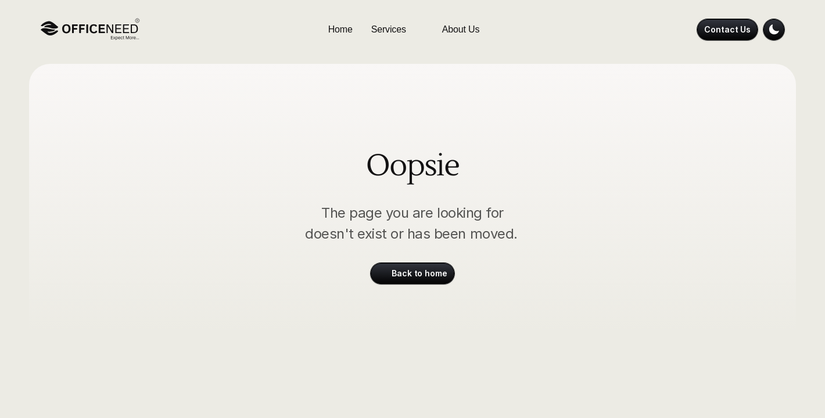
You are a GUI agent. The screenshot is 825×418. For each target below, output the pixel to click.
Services (388, 29)
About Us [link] (461, 29)
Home (340, 29)
